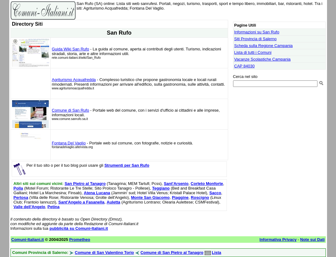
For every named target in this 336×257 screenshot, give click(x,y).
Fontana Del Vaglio (69, 143)
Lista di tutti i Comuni (253, 52)
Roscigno (200, 197)
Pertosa (21, 197)
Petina (54, 206)
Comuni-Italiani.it (27, 239)
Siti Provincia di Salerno (255, 38)
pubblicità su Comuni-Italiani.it (78, 228)
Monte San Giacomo (150, 197)
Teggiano (161, 188)
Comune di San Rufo (70, 110)
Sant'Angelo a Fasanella (81, 202)
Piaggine (180, 197)
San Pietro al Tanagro (85, 183)
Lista (216, 252)
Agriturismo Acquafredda (74, 79)
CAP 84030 (244, 66)
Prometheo (79, 239)
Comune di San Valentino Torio (104, 252)
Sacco (215, 193)
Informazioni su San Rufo (256, 32)
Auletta (113, 202)
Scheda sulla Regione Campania (263, 45)
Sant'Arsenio (176, 183)
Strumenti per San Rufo (126, 165)
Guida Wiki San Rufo (70, 49)
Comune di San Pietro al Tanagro (171, 252)
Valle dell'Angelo (29, 206)
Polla (18, 188)
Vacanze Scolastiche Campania (262, 59)
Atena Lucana (97, 193)
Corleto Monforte (207, 183)
